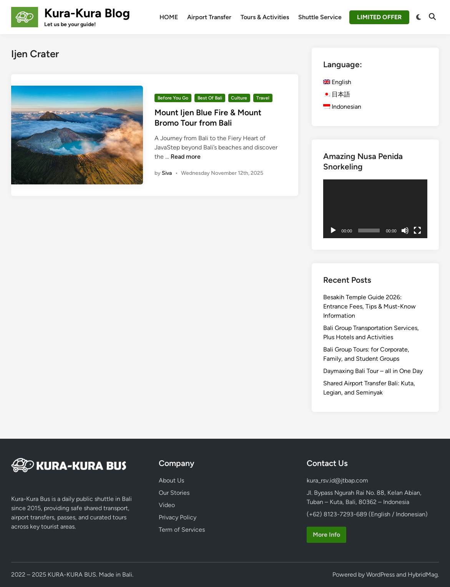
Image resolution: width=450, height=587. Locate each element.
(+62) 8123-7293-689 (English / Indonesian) (367, 514)
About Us (171, 480)
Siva (167, 173)
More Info (326, 534)
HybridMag (423, 574)
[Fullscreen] (417, 230)
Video (167, 505)
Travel (262, 98)
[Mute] (405, 230)
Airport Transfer (209, 17)
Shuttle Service (320, 17)
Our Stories (174, 492)
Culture (239, 98)
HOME (168, 17)
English (337, 82)
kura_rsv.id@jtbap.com (337, 480)
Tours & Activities (265, 17)
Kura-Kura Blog (87, 13)
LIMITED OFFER (379, 17)
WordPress (380, 574)
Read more (186, 156)
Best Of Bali (210, 98)
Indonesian (342, 106)
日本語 (336, 94)
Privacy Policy (177, 517)
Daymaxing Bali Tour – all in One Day (373, 371)
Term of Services (182, 529)
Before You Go (173, 98)
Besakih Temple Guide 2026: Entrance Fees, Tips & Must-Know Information (369, 306)
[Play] (333, 230)
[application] (375, 208)
